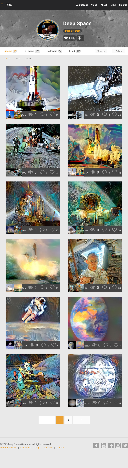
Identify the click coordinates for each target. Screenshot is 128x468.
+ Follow (118, 51)
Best (18, 58)
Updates (48, 447)
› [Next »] (81, 420)
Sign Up (123, 5)
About (104, 5)
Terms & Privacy (8, 447)
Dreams (10, 51)
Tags (37, 447)
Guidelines (26, 447)
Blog (113, 5)
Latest (7, 58)
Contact (60, 447)
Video (94, 5)
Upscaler (82, 5)
